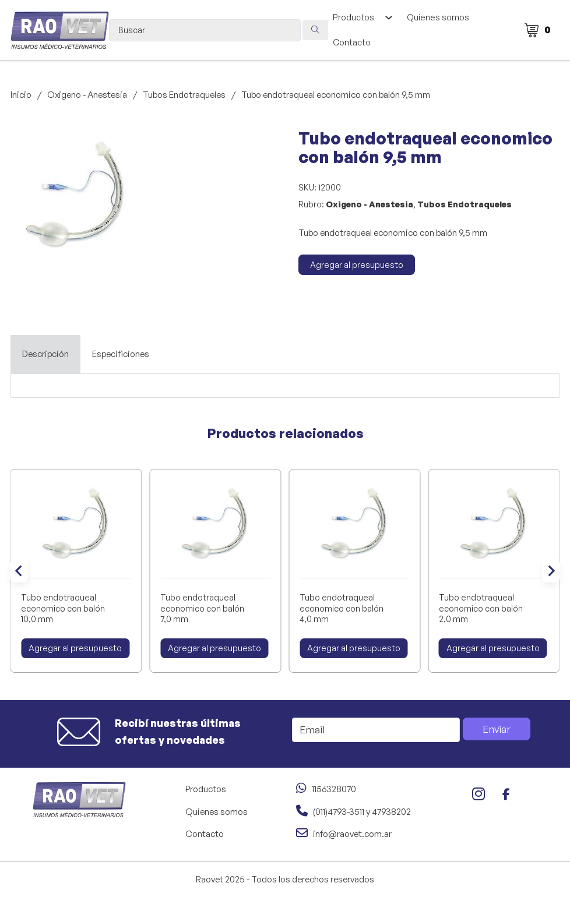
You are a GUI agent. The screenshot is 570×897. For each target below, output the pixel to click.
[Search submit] (315, 30)
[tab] (45, 354)
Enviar (497, 728)
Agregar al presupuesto (356, 265)
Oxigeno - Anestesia (87, 94)
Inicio (20, 94)
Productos (353, 17)
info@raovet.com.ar (352, 833)
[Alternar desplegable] (388, 17)
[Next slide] (551, 570)
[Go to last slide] (19, 570)
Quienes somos (438, 17)
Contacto (352, 42)
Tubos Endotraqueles (184, 94)
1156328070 (334, 788)
